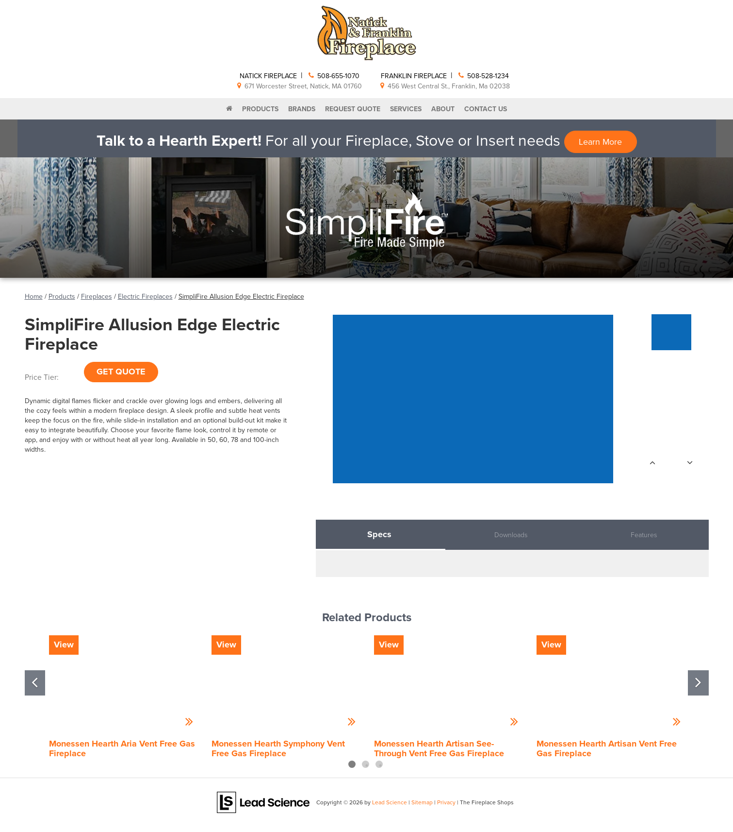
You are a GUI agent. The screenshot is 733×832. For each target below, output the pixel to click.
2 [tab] (365, 764)
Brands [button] (301, 109)
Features (644, 535)
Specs (379, 534)
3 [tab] (379, 764)
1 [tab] (352, 764)
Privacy (446, 802)
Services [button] (406, 109)
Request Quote (352, 109)
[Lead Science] (263, 802)
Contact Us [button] (485, 109)
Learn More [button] (600, 142)
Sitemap (422, 802)
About (443, 109)
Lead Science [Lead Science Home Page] (389, 802)
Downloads (511, 535)
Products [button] (260, 109)
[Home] (229, 108)
